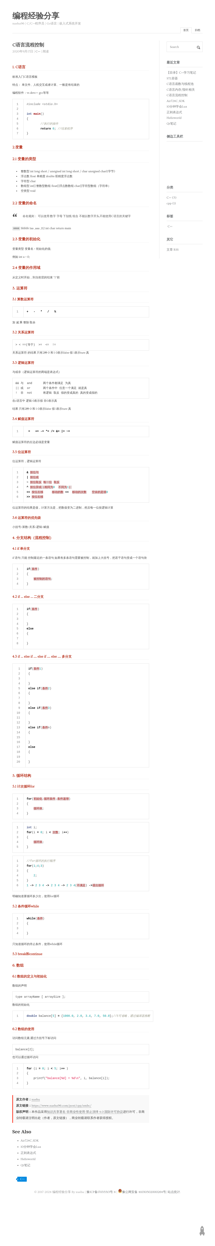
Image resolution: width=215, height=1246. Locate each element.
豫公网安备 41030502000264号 (142, 1224)
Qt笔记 (25, 1198)
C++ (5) (171, 198)
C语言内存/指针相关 (181, 91)
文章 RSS (173, 250)
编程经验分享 (35, 16)
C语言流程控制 (177, 96)
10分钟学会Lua (31, 1179)
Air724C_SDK (30, 1173)
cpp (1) (171, 204)
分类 (170, 188)
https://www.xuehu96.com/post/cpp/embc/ (61, 1138)
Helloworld (28, 1192)
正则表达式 (28, 1185)
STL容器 (172, 79)
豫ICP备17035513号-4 (101, 1224)
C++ (37, 52)
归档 (197, 30)
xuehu (36, 1132)
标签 (170, 217)
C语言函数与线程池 (180, 85)
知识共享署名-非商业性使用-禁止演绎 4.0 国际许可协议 (85, 1144)
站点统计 (174, 1224)
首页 (183, 30)
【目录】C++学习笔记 (181, 73)
